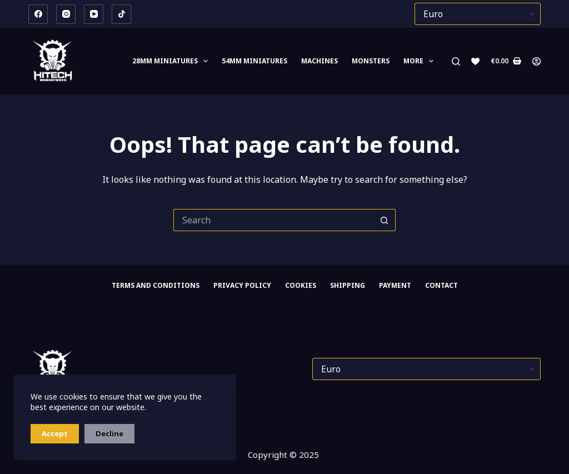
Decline (109, 433)
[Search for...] (273, 220)
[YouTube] (93, 14)
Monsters (371, 61)
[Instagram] (66, 14)
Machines (319, 61)
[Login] (536, 61)
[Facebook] (38, 14)
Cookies (300, 285)
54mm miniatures (254, 61)
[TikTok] (121, 14)
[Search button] (384, 220)
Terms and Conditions (155, 285)
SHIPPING (347, 285)
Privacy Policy (242, 285)
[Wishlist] (475, 61)
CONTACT (441, 285)
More (420, 61)
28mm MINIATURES (172, 61)
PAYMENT (395, 285)
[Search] (456, 61)
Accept (55, 433)
